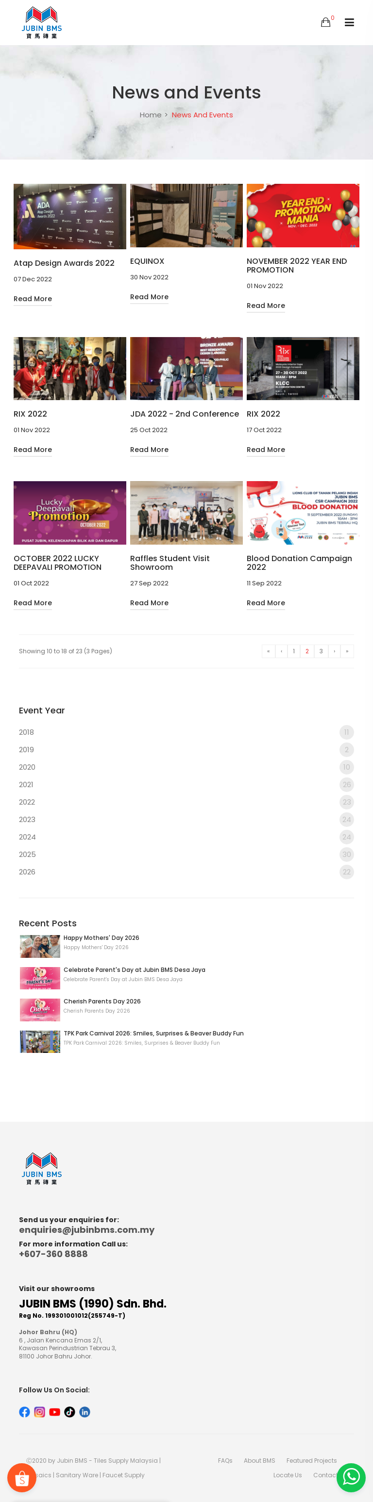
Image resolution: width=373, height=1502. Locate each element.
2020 (186, 767)
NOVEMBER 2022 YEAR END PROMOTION (297, 266)
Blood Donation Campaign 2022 (299, 563)
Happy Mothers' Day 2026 (101, 937)
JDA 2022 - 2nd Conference (184, 414)
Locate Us (287, 1475)
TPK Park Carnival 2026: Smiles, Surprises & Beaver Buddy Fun (154, 1033)
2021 (186, 784)
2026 (186, 872)
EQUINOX (147, 261)
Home (151, 115)
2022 (186, 802)
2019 (186, 750)
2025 (186, 854)
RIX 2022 (30, 414)
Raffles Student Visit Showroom (170, 563)
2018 (186, 732)
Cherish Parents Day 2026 (102, 1001)
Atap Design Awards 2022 (64, 263)
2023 (186, 819)
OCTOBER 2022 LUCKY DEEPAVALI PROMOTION (58, 563)
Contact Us (330, 1475)
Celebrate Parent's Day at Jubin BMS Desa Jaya (134, 969)
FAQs (225, 1460)
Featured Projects (312, 1460)
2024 (186, 837)
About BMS (259, 1460)
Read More (33, 299)
